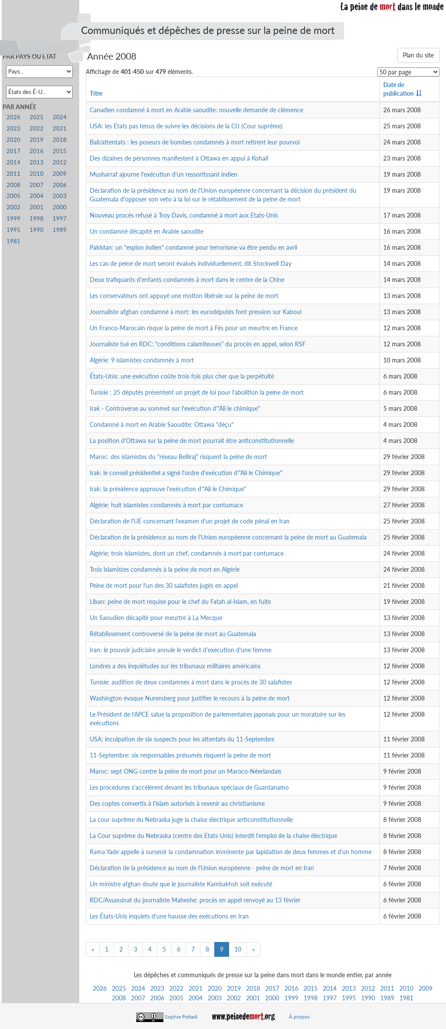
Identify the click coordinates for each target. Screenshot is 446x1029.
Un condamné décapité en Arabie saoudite (146, 231)
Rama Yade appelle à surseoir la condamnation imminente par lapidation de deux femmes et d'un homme (231, 851)
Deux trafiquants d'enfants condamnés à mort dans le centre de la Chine (187, 279)
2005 (176, 998)
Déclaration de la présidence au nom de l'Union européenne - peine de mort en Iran (202, 867)
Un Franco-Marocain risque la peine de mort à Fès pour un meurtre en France (193, 328)
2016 (291, 988)
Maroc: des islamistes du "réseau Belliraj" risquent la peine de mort (178, 456)
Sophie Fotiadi (181, 1016)
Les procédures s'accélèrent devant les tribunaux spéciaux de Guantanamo (189, 787)
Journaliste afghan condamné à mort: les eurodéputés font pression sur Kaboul (195, 311)
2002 (234, 998)
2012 (368, 988)
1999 (291, 998)
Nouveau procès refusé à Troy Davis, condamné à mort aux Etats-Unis (184, 215)
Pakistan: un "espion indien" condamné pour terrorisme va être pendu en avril (193, 247)
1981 (406, 998)
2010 (406, 988)
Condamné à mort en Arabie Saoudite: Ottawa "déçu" (161, 424)
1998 (311, 998)
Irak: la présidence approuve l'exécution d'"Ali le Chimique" (168, 489)
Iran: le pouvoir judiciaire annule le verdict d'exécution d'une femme (180, 650)
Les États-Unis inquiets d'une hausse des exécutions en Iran (169, 916)
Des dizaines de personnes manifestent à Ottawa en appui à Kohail (179, 158)
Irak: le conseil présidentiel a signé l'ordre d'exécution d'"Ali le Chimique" (186, 472)
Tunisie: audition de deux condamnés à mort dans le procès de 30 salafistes (191, 682)
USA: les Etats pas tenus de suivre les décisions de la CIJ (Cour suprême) (186, 126)
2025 (119, 988)
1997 (330, 998)
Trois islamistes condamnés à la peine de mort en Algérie (165, 569)
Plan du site (418, 55)
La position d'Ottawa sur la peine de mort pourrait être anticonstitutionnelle (192, 440)
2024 (138, 988)
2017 (272, 988)
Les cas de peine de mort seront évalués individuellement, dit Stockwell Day (190, 263)
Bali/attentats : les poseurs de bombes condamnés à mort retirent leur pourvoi (195, 142)
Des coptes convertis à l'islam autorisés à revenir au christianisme (177, 803)
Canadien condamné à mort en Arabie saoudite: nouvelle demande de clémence (196, 110)
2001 (253, 998)
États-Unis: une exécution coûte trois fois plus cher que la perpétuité (182, 376)
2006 (157, 998)
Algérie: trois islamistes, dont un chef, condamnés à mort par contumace (187, 553)
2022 (176, 988)
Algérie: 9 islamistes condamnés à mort (142, 360)
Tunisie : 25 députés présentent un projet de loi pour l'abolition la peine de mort (197, 392)
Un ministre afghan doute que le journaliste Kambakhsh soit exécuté (181, 884)
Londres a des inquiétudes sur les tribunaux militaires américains (175, 666)
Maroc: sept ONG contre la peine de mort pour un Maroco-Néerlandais (185, 771)
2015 (311, 988)
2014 (330, 988)
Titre (96, 93)
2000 (272, 998)
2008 (119, 998)
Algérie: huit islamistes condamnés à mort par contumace (166, 505)
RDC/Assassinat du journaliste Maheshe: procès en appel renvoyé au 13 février (195, 900)
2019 (234, 988)
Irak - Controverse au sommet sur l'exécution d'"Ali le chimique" (175, 408)
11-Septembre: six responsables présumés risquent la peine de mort (180, 755)
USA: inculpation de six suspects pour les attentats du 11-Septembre (182, 739)
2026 (100, 988)
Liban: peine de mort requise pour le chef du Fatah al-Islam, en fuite (180, 601)
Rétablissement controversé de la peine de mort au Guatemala (173, 633)
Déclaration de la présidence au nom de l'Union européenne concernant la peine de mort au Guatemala (228, 537)
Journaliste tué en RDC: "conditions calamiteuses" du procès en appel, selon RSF (198, 344)
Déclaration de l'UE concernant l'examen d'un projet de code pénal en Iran (190, 521)
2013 (349, 988)
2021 (196, 988)
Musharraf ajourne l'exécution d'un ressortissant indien (163, 174)
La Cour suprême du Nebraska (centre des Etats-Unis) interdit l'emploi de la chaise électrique (213, 835)
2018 (253, 988)
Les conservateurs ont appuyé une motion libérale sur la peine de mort (184, 295)
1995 (349, 998)
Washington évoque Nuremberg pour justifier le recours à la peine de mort (190, 698)
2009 (425, 988)
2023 (157, 988)
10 (237, 949)
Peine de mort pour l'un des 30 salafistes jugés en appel (164, 585)
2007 (138, 998)
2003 (215, 998)
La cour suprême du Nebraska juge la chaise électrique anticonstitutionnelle (191, 819)
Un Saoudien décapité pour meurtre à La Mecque (156, 617)
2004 (196, 998)
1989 (387, 998)
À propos (299, 1016)
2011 (387, 988)
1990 (368, 998)
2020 (215, 988)
